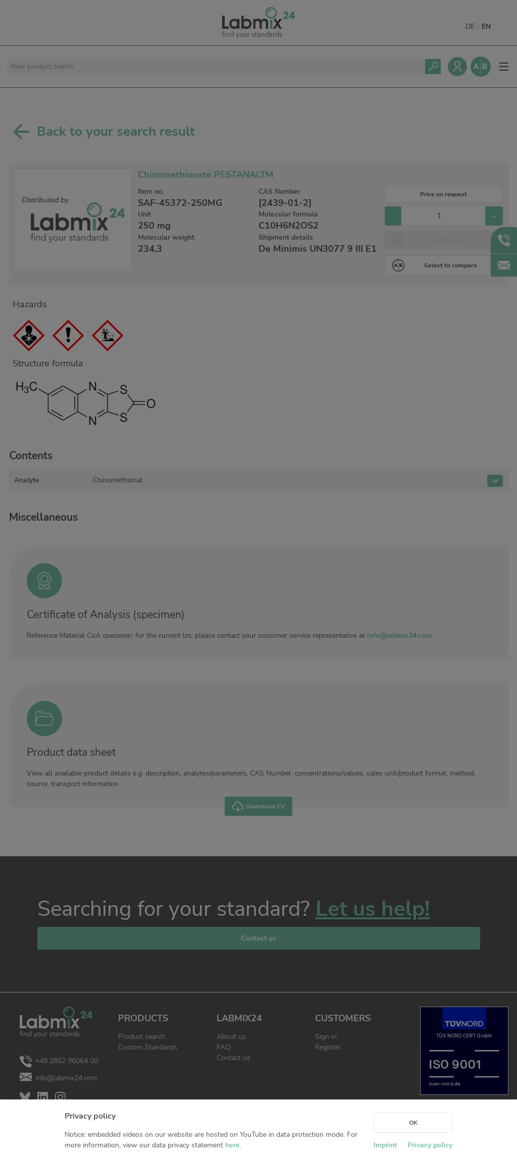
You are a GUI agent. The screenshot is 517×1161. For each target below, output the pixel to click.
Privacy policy (429, 1145)
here (232, 1145)
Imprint (385, 1145)
